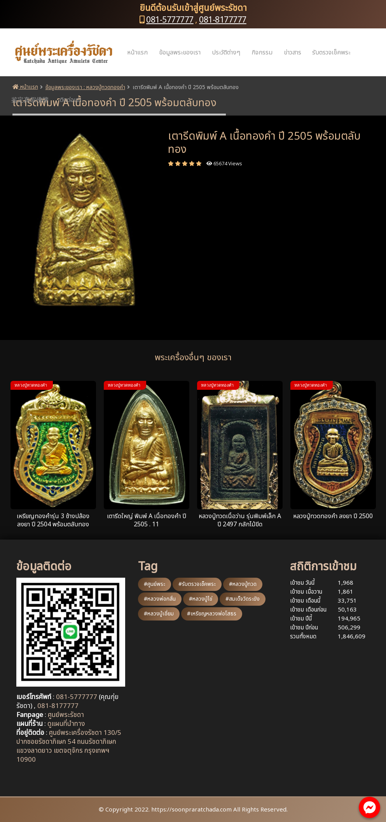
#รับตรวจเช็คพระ (197, 584)
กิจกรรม (262, 52)
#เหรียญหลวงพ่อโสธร (211, 614)
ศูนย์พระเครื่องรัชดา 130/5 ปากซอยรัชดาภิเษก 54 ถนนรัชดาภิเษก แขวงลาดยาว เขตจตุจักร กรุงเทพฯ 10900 (68, 746)
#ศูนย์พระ (154, 584)
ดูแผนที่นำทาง (66, 724)
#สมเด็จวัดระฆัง (242, 599)
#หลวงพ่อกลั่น (160, 599)
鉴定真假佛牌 (30, 100)
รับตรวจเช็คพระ (331, 52)
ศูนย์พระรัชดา (66, 715)
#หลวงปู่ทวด (243, 584)
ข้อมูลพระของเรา (180, 52)
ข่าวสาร (292, 52)
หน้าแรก (137, 52)
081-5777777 (170, 20)
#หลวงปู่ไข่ (200, 599)
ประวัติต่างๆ (226, 52)
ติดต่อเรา (70, 100)
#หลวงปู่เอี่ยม (159, 614)
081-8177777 (222, 20)
